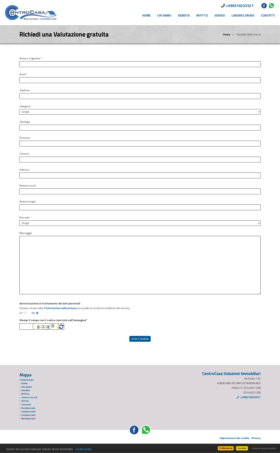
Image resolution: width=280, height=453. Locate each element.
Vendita (184, 15)
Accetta (242, 448)
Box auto (24, 217)
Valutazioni (27, 380)
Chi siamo (164, 15)
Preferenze (225, 448)
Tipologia (24, 122)
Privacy (256, 438)
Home (146, 15)
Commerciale (28, 411)
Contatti (268, 15)
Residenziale (28, 408)
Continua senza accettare (264, 448)
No (33, 313)
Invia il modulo (140, 338)
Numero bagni (27, 201)
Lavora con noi (243, 15)
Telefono (24, 90)
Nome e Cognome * (30, 58)
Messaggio (25, 233)
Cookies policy (83, 449)
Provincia (24, 138)
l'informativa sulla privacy (60, 308)
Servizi (219, 15)
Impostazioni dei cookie (234, 438)
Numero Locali (27, 186)
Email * (23, 74)
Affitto (202, 15)
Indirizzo (24, 170)
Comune (24, 154)
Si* (21, 313)
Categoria (24, 106)
